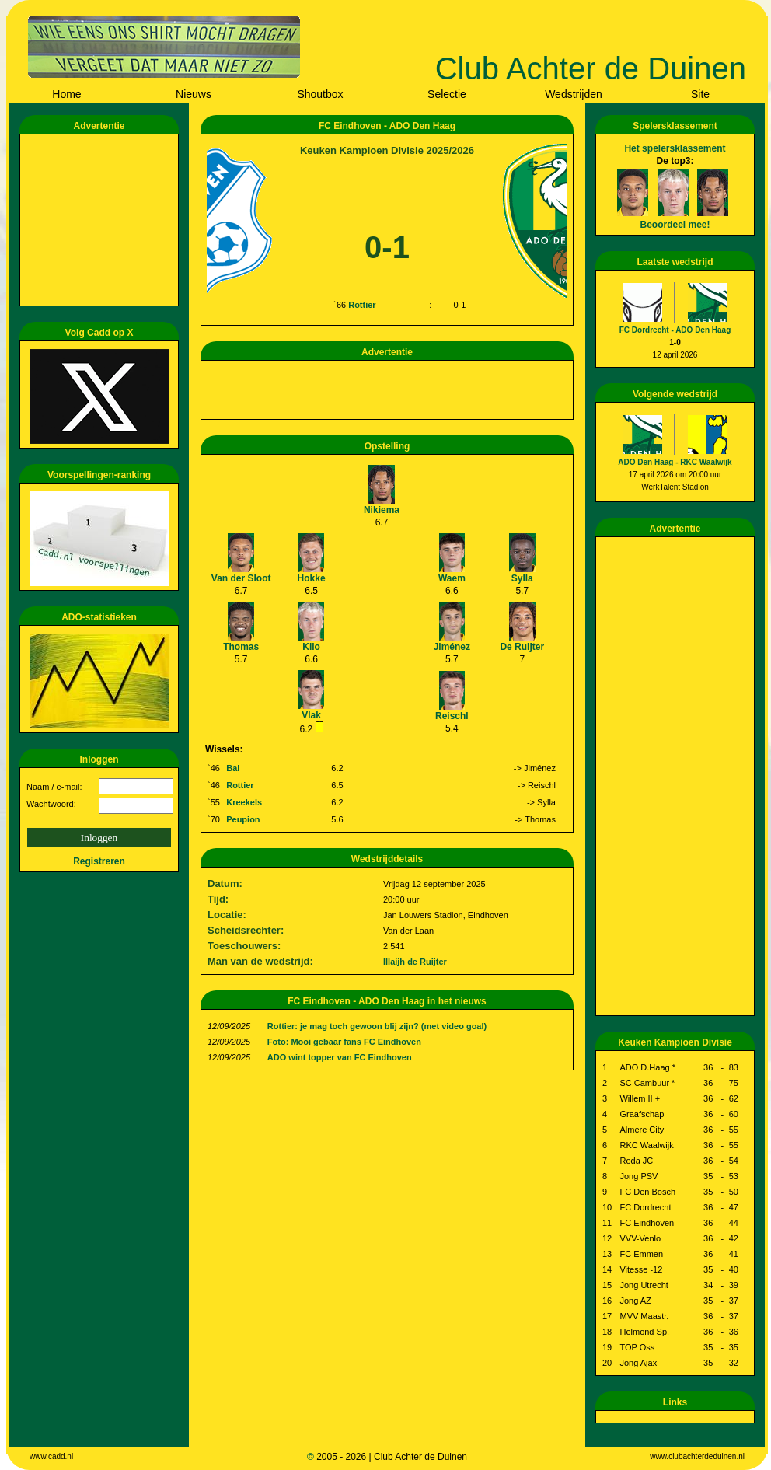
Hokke (312, 578)
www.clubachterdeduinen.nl (697, 1456)
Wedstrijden (573, 94)
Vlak (311, 715)
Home (66, 94)
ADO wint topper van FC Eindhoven (339, 1057)
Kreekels (244, 802)
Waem (452, 578)
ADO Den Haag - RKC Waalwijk (674, 462)
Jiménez (452, 646)
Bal (232, 768)
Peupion (243, 819)
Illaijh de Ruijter (415, 961)
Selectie (446, 94)
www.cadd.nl (51, 1456)
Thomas (241, 646)
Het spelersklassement (674, 148)
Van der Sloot (241, 578)
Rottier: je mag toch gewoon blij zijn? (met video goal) (377, 1026)
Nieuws (193, 94)
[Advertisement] (102, 220)
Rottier (361, 304)
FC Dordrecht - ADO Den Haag (675, 330)
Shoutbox (320, 94)
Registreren (99, 861)
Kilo (311, 646)
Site (700, 94)
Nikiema (381, 510)
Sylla (522, 578)
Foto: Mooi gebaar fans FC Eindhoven (344, 1041)
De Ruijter (522, 646)
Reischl (452, 716)
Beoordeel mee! (675, 224)
